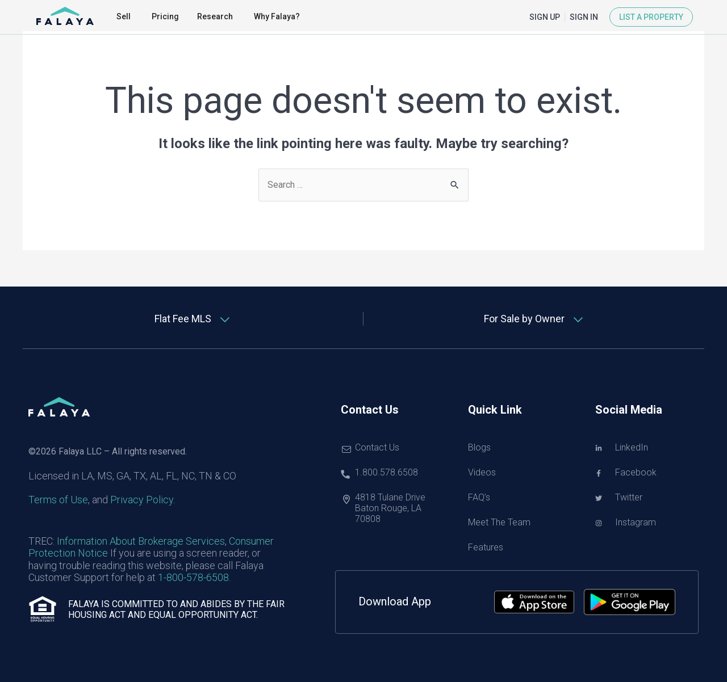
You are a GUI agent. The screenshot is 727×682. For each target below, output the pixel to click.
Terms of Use (58, 500)
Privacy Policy (141, 500)
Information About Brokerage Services (141, 541)
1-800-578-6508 (193, 577)
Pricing (165, 16)
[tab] (193, 319)
